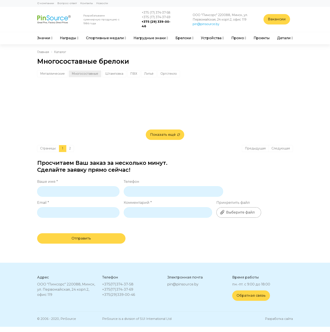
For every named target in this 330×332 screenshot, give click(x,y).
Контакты (86, 3)
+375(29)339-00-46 (118, 300)
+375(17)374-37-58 (117, 289)
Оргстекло (168, 74)
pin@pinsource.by (208, 24)
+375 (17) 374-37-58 (157, 13)
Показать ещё (165, 140)
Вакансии (280, 19)
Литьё (149, 74)
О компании (45, 3)
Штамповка (114, 74)
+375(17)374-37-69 (117, 295)
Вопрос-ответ (67, 3)
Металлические (52, 74)
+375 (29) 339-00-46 (157, 24)
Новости (102, 3)
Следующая (280, 153)
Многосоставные (85, 74)
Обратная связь (251, 301)
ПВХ (133, 74)
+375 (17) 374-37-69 (157, 17)
